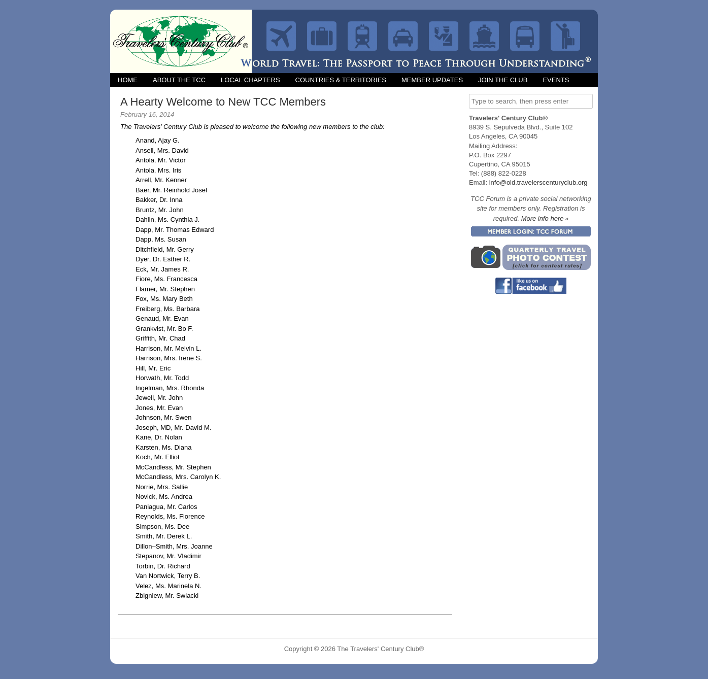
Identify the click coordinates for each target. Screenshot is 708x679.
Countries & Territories (340, 80)
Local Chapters (250, 80)
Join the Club (502, 80)
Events (556, 80)
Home (128, 80)
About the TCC (179, 80)
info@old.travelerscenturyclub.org (538, 182)
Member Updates (432, 80)
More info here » (545, 218)
